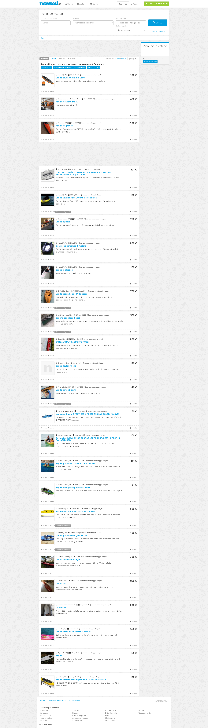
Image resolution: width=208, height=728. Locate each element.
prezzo (123, 58)
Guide (95, 4)
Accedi (135, 4)
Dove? (76, 18)
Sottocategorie (121, 26)
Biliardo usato (111, 713)
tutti (54, 59)
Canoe (141, 710)
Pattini (107, 715)
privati (62, 59)
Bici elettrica (110, 710)
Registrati (122, 4)
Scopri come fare (150, 61)
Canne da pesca (79, 715)
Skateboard (110, 718)
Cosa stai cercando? (49, 18)
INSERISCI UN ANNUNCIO (157, 4)
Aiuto (81, 4)
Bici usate (43, 713)
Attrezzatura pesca (80, 718)
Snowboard (77, 720)
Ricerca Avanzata (159, 31)
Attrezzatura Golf (145, 713)
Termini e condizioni (57, 700)
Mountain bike (45, 718)
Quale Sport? (121, 18)
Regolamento (74, 700)
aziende (72, 59)
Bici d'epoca (44, 720)
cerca (158, 22)
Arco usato (110, 720)
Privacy (42, 700)
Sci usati (75, 710)
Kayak (75, 713)
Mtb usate (43, 710)
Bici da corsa (45, 715)
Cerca (69, 4)
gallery (132, 59)
